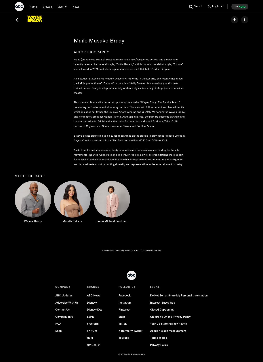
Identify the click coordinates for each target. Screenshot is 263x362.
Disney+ (92, 302)
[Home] (33, 6)
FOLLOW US (127, 286)
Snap (122, 316)
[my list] (234, 19)
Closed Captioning (162, 309)
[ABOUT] (244, 19)
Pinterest (124, 309)
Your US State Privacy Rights (168, 323)
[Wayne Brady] (33, 203)
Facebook (125, 295)
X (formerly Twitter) (131, 331)
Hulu (90, 337)
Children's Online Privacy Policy (170, 316)
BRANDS (93, 286)
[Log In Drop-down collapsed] (215, 6)
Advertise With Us (67, 302)
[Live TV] (62, 6)
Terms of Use (158, 337)
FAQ (58, 323)
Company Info (64, 316)
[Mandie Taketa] (72, 203)
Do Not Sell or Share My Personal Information (179, 295)
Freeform (93, 323)
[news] (76, 6)
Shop (58, 331)
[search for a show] (196, 6)
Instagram (125, 302)
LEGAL (155, 286)
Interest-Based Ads (162, 302)
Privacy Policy (159, 345)
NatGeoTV (93, 345)
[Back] (17, 20)
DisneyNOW (94, 309)
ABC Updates (64, 295)
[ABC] (19, 7)
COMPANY (62, 286)
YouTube (124, 337)
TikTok (123, 323)
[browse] (47, 6)
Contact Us (62, 309)
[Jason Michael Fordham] (112, 203)
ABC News (93, 295)
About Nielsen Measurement (168, 331)
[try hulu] (239, 7)
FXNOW (92, 331)
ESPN (90, 316)
